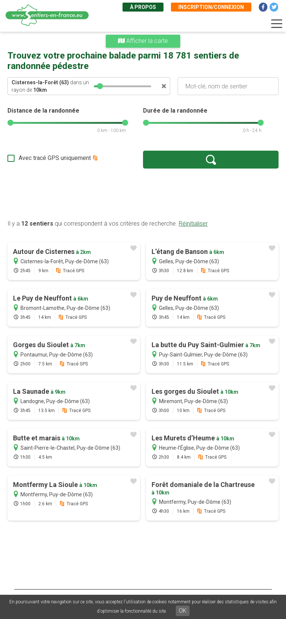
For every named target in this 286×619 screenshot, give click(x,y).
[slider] (100, 86)
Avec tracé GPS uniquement (55, 157)
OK (183, 610)
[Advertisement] (143, 194)
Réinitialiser (193, 223)
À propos (143, 7)
